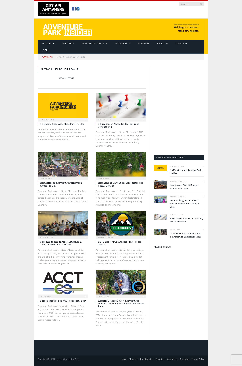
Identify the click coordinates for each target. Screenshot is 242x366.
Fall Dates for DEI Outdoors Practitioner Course (119, 243)
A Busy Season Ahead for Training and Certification (118, 125)
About (161, 43)
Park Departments (93, 43)
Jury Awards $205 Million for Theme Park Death (184, 187)
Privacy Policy (198, 359)
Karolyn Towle (66, 78)
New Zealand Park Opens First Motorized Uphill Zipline (120, 184)
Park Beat (68, 43)
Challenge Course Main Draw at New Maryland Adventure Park (185, 235)
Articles (47, 43)
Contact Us (172, 359)
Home (124, 359)
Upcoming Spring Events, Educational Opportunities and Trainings (61, 243)
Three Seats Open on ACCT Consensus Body (63, 300)
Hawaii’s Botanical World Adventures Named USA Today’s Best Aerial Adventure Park (121, 303)
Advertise (143, 43)
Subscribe (184, 359)
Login (45, 50)
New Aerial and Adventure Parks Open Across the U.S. (61, 184)
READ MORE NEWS (162, 247)
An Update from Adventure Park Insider (62, 123)
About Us (133, 359)
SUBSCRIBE (181, 43)
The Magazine (146, 359)
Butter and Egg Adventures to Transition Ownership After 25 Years (184, 203)
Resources (121, 43)
